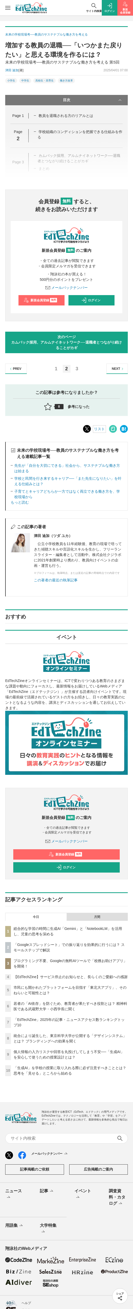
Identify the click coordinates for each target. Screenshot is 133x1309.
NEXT (118, 369)
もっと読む (20, 502)
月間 (97, 917)
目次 (93, 100)
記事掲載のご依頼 (34, 1169)
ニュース (13, 1194)
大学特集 (48, 1229)
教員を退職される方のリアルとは (66, 116)
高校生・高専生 (44, 80)
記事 (47, 1191)
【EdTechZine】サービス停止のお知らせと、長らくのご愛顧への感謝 (71, 977)
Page (18, 116)
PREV (15, 369)
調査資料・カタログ (117, 1197)
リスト (99, 429)
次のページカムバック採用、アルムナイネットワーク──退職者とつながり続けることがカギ (66, 342)
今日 (36, 917)
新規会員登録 (40, 300)
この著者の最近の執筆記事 (56, 580)
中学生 (25, 80)
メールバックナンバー (66, 288)
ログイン (90, 300)
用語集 (14, 1225)
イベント (82, 1194)
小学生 (11, 80)
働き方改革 (66, 80)
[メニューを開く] (8, 8)
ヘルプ (26, 1303)
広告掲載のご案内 (98, 1169)
